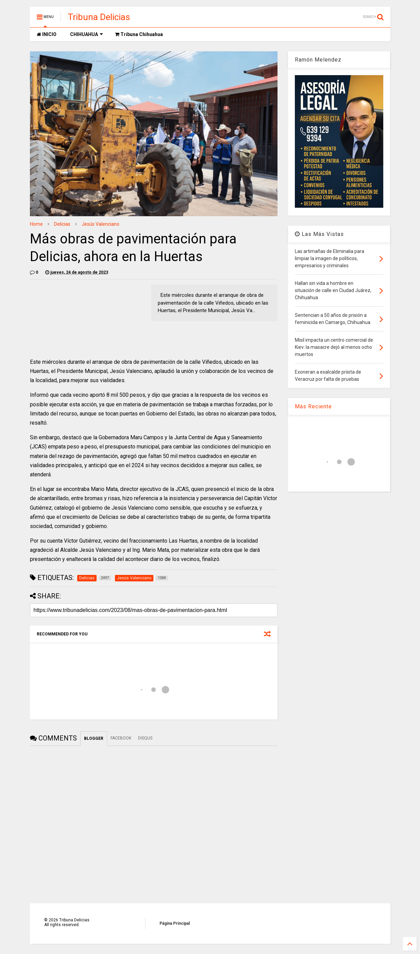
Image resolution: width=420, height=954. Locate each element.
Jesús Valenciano (100, 224)
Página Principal (174, 923)
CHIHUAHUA (86, 34)
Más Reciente (313, 406)
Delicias (62, 224)
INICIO (46, 34)
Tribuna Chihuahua (139, 34)
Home (36, 224)
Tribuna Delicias (99, 17)
